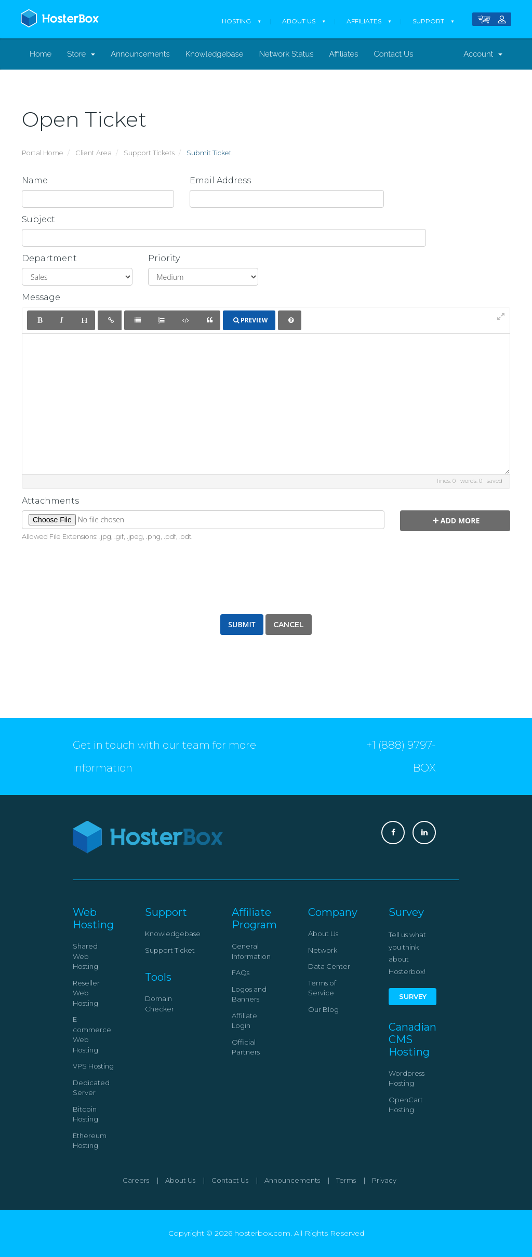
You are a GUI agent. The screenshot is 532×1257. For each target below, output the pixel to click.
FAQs (240, 972)
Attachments (50, 501)
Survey (413, 996)
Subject (38, 219)
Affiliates (364, 21)
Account (482, 54)
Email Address (220, 181)
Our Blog (323, 1009)
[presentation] (266, 576)
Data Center (329, 966)
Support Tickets (149, 153)
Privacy (384, 1180)
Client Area (93, 153)
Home (40, 54)
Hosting (236, 21)
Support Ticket (170, 950)
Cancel (288, 624)
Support (428, 21)
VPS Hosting (93, 1066)
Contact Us (394, 54)
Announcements (140, 54)
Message (41, 297)
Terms (346, 1180)
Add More (456, 520)
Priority (164, 258)
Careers (136, 1180)
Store (81, 54)
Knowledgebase (214, 54)
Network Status (286, 54)
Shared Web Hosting (85, 956)
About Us (298, 21)
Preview (250, 320)
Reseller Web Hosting (86, 993)
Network (322, 950)
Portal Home (42, 153)
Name (35, 181)
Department (49, 258)
